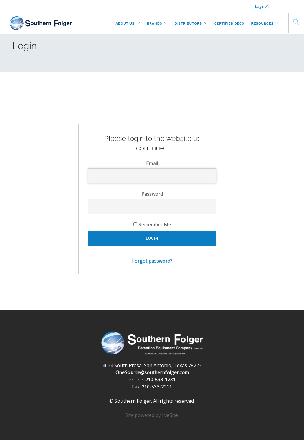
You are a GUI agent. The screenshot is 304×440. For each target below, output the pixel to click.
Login (257, 6)
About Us (125, 23)
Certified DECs (229, 23)
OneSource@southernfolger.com (152, 372)
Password (152, 194)
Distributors (188, 23)
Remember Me (152, 224)
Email (152, 163)
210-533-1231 (160, 379)
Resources (262, 23)
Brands (154, 23)
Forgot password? (152, 261)
